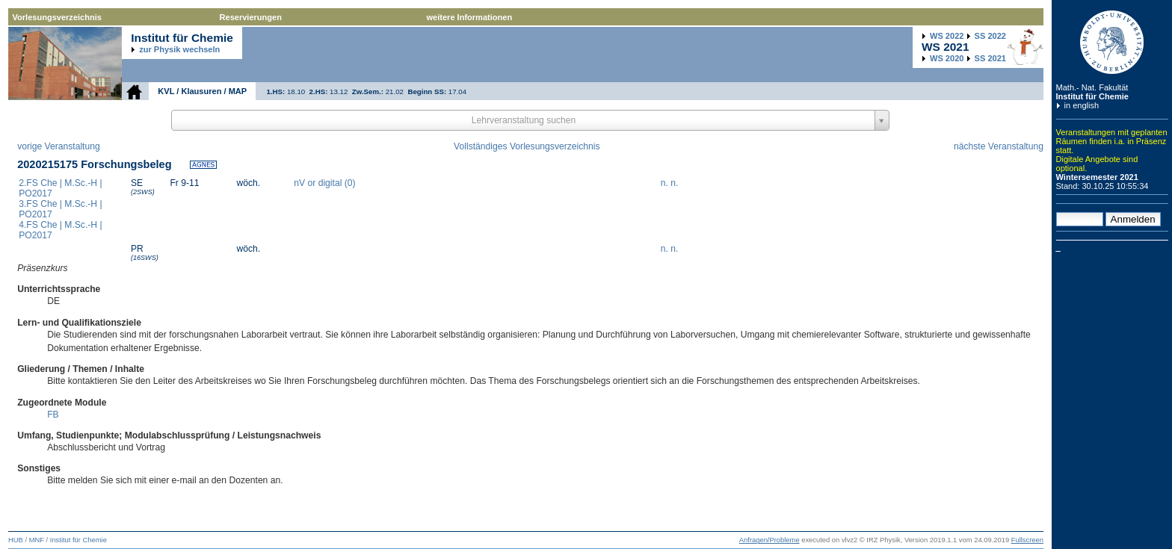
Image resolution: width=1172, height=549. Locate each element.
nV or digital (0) (324, 183)
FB (53, 414)
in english (1081, 105)
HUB (15, 540)
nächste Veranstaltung (998, 146)
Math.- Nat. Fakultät (1092, 87)
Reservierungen (251, 17)
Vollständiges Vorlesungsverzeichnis (526, 146)
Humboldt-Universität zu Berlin (1112, 42)
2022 (946, 35)
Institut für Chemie (1092, 96)
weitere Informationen (470, 17)
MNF (36, 540)
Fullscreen (1027, 540)
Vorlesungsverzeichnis (57, 17)
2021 (990, 58)
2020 (946, 58)
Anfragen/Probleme (769, 540)
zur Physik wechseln (179, 49)
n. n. (670, 183)
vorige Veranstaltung (58, 146)
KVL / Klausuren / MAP (202, 91)
